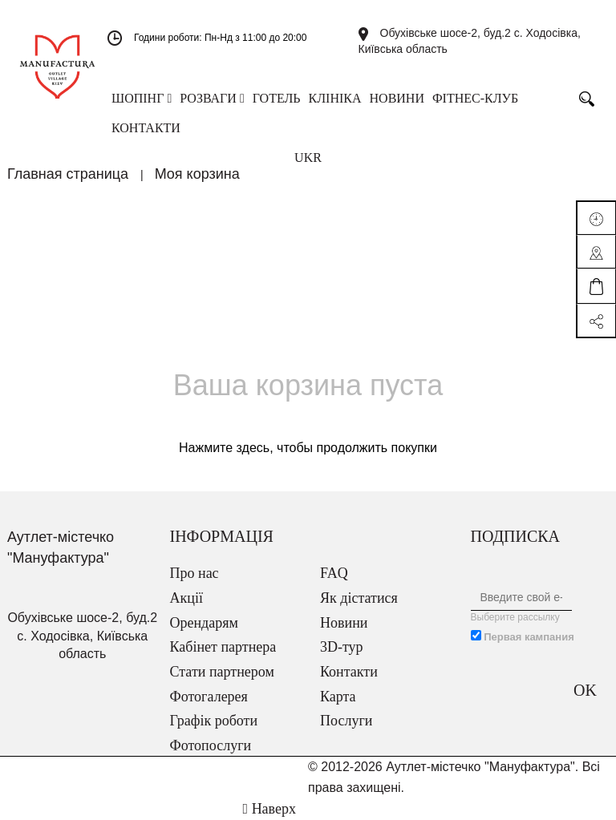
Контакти (349, 672)
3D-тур (341, 647)
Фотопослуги (211, 745)
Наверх (269, 809)
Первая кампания (529, 637)
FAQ (334, 573)
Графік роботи (214, 721)
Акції (186, 598)
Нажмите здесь (224, 447)
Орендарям (204, 623)
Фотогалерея (209, 697)
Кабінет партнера (223, 647)
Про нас (194, 573)
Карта (338, 697)
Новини (343, 623)
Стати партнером (222, 672)
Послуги (346, 721)
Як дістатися (359, 598)
